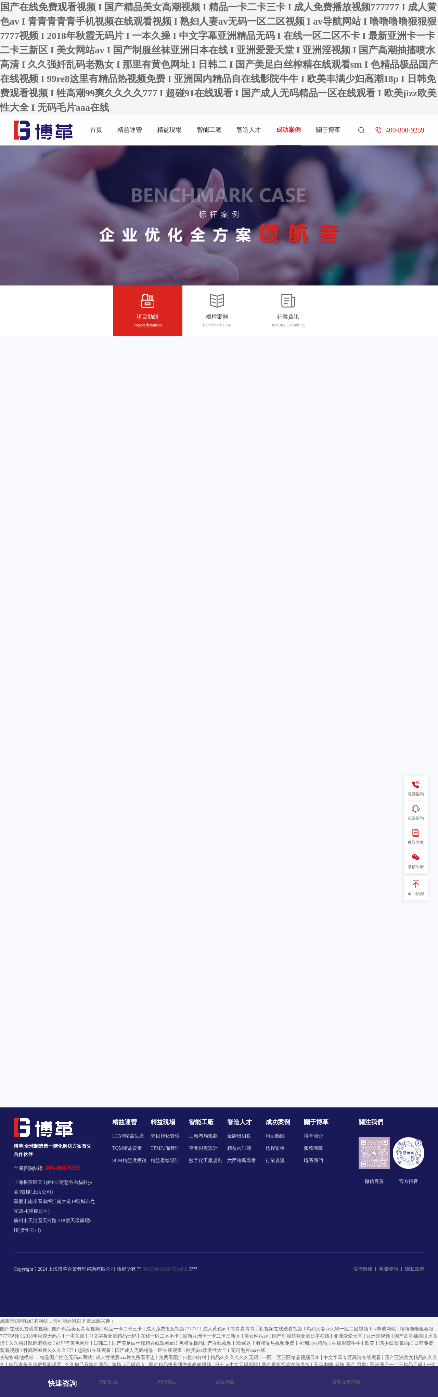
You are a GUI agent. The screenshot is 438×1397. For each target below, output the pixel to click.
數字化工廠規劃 (205, 1160)
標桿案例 (217, 311)
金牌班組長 (239, 1135)
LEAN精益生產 (128, 1135)
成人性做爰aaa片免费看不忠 (126, 1357)
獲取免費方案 (346, 1381)
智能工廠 (209, 129)
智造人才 (248, 129)
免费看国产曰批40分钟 (183, 1357)
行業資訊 (288, 311)
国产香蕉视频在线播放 (286, 1364)
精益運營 (129, 129)
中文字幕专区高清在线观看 (352, 1357)
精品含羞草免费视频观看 (36, 1364)
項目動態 (147, 311)
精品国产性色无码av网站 (66, 1357)
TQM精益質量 (127, 1148)
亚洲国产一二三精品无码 (397, 1364)
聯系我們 (313, 1160)
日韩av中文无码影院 (237, 1364)
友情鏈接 (362, 1269)
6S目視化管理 (165, 1135)
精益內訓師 (239, 1148)
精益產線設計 (165, 1160)
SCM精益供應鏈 (129, 1160)
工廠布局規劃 (203, 1135)
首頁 (96, 129)
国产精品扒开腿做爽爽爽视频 (180, 1364)
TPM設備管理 (165, 1148)
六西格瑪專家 (241, 1160)
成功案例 (288, 129)
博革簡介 (313, 1135)
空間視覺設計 (203, 1148)
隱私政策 (414, 1269)
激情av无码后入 (129, 1364)
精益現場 (169, 129)
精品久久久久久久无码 (235, 1357)
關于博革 (328, 129)
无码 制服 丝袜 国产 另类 (340, 1364)
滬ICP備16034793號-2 (164, 1269)
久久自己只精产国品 (87, 1364)
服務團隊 (313, 1148)
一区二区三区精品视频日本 (291, 1357)
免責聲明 (388, 1269)
